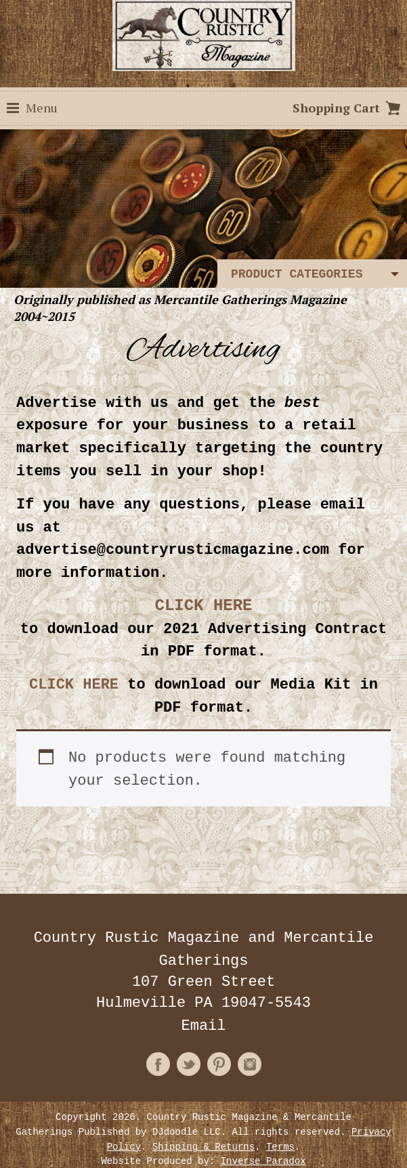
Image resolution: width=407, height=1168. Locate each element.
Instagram (249, 1039)
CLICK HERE (74, 669)
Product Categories (296, 274)
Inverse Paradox (263, 1131)
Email (203, 1003)
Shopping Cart (336, 108)
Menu (42, 108)
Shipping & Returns (203, 1118)
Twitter (188, 1039)
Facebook (158, 1039)
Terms (280, 1118)
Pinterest (219, 1039)
